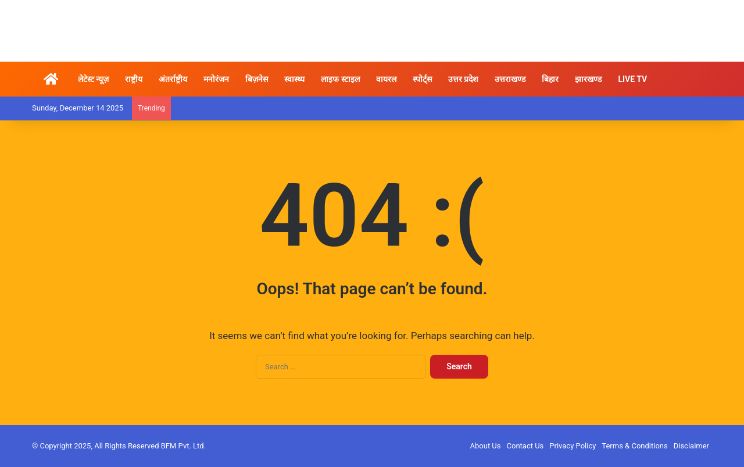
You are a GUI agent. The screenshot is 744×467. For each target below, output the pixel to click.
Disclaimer (691, 445)
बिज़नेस (256, 79)
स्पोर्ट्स (422, 79)
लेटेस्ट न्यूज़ (93, 79)
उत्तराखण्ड (510, 79)
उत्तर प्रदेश (463, 79)
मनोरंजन (216, 79)
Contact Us (525, 445)
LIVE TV (632, 79)
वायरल (386, 79)
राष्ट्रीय (133, 79)
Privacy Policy (572, 445)
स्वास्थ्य (294, 79)
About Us (485, 445)
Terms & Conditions (634, 445)
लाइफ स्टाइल (340, 79)
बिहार (550, 79)
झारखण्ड (588, 79)
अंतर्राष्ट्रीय (173, 79)
